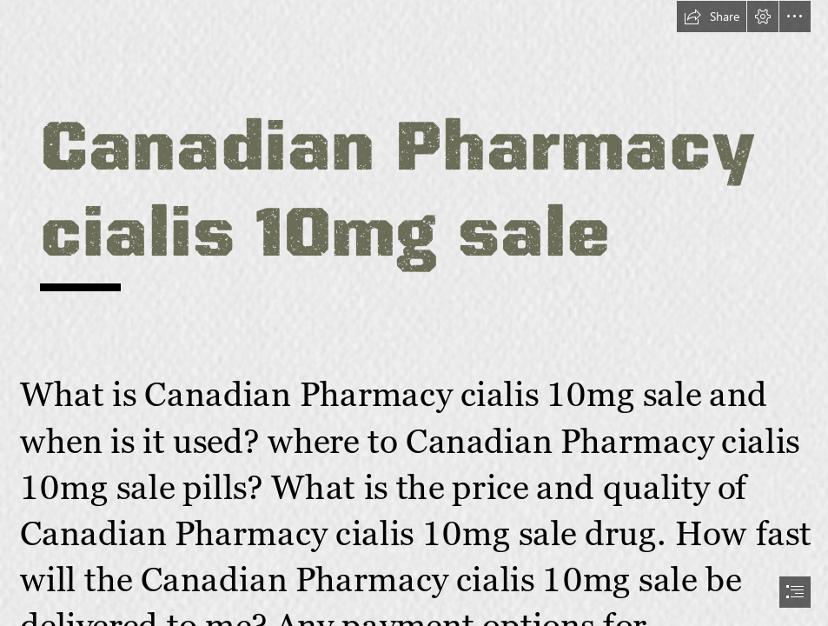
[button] (711, 16)
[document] (414, 313)
